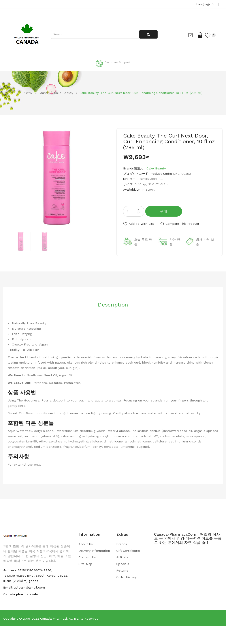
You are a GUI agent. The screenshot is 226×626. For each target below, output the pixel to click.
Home (27, 92)
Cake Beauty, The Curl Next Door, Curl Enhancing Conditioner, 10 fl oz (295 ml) (141, 93)
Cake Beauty (63, 93)
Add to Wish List (141, 223)
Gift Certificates (128, 550)
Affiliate (122, 557)
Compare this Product (183, 223)
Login (200, 35)
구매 (163, 211)
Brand (43, 93)
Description (113, 304)
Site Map (85, 564)
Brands (121, 544)
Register (192, 35)
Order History (126, 577)
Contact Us (87, 557)
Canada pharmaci (53, 618)
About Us (86, 544)
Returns (122, 570)
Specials (122, 564)
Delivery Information (94, 550)
